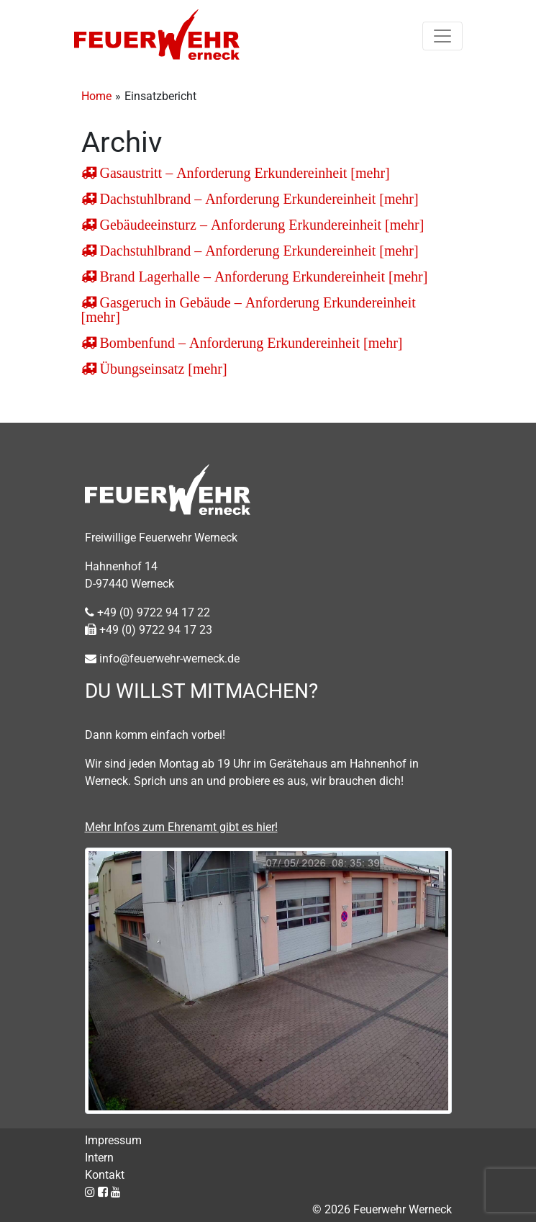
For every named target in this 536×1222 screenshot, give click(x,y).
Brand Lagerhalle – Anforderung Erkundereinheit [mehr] (262, 276)
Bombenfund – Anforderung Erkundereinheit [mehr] (249, 343)
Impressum (113, 1140)
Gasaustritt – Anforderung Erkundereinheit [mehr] (243, 173)
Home (96, 96)
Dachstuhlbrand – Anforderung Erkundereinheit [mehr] (257, 199)
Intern (99, 1157)
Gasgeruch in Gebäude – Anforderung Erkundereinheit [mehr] (248, 309)
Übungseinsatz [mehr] (161, 368)
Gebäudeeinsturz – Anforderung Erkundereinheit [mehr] (260, 224)
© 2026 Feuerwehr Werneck (382, 1209)
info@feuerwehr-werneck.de (162, 658)
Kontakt (104, 1175)
